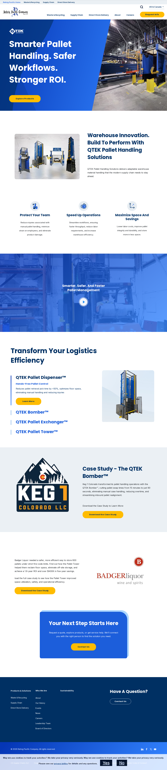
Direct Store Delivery (66, 2)
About (118, 15)
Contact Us (84, 647)
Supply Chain (48, 2)
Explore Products (25, 98)
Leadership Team (42, 723)
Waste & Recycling (32, 2)
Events (38, 708)
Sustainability (67, 690)
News (37, 713)
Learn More (28, 401)
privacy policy (61, 763)
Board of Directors (43, 728)
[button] (143, 7)
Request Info (152, 14)
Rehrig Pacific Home (11, 2)
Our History (40, 703)
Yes (106, 762)
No (121, 762)
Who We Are (41, 690)
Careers (130, 15)
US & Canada (155, 7)
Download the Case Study (103, 514)
